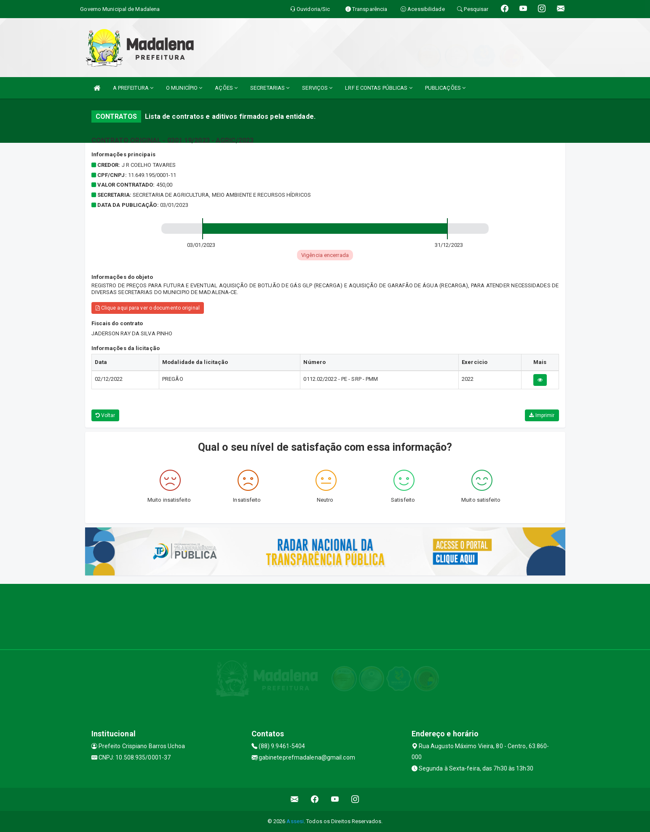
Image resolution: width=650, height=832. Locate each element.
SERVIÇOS (317, 88)
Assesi (295, 821)
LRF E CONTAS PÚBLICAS (378, 88)
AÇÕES (226, 88)
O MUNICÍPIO (184, 88)
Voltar (105, 415)
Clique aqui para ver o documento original (148, 308)
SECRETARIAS (269, 88)
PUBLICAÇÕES (445, 88)
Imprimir (541, 415)
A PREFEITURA (133, 88)
